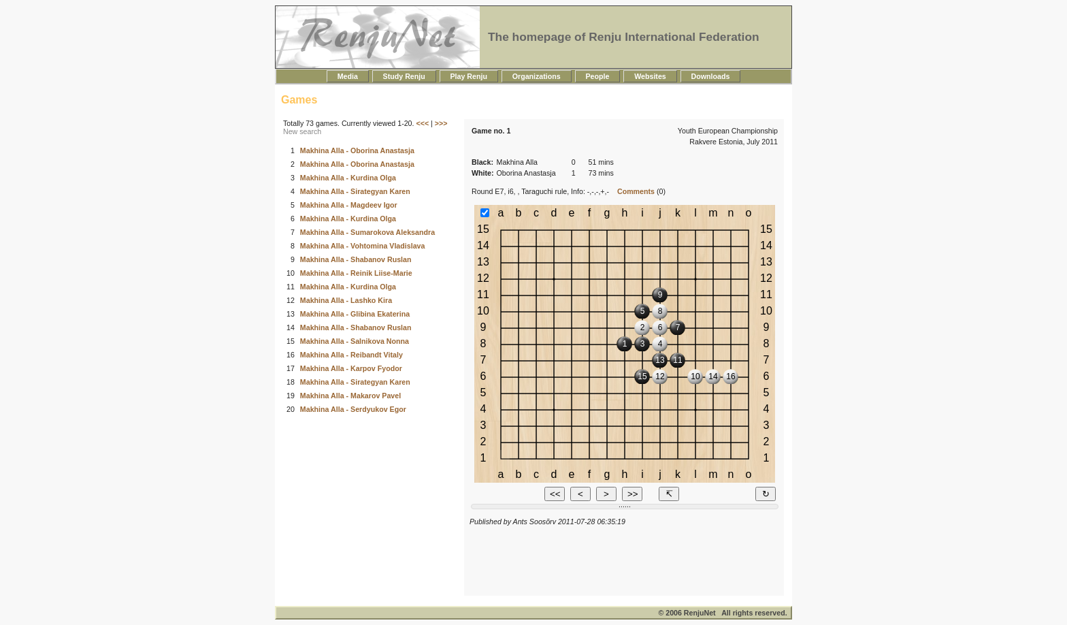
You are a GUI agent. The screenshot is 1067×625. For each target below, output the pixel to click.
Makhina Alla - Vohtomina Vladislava (362, 246)
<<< (422, 123)
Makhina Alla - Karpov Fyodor (351, 368)
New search (302, 131)
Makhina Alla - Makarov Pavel (350, 395)
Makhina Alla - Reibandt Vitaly (351, 355)
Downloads (710, 76)
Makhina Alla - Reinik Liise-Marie (356, 273)
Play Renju (468, 76)
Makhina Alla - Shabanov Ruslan (356, 259)
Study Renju (404, 76)
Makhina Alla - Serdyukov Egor (353, 409)
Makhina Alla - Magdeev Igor (348, 205)
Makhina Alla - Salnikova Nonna (354, 341)
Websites (650, 76)
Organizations (536, 76)
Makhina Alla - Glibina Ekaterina (355, 314)
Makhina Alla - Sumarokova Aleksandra (367, 232)
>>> (441, 123)
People (598, 76)
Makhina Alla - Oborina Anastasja (357, 150)
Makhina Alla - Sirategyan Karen (355, 191)
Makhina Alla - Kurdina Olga (348, 178)
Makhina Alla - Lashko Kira (346, 300)
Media (347, 76)
